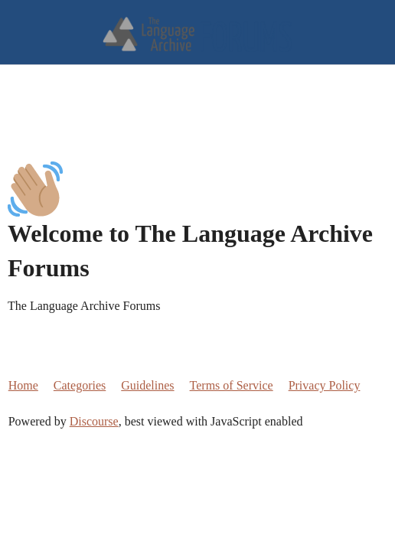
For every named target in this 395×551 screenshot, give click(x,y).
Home (23, 385)
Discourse (94, 421)
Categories (80, 385)
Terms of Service (231, 385)
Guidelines (147, 385)
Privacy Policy (325, 385)
